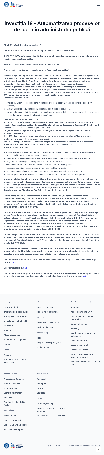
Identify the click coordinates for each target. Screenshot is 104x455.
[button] (98, 4)
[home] (13, 4)
